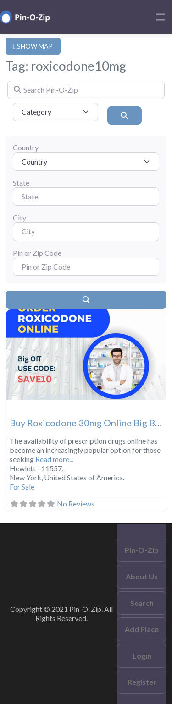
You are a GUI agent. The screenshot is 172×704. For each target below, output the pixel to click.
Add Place (142, 629)
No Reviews (75, 503)
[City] (86, 231)
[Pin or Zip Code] (86, 267)
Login (142, 655)
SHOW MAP (33, 46)
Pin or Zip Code (37, 252)
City (19, 217)
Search (142, 603)
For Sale (22, 486)
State (21, 182)
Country (26, 147)
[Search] (124, 115)
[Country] (86, 161)
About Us (142, 576)
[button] (18, 354)
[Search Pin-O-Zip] (86, 90)
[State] (86, 196)
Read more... (54, 459)
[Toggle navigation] (160, 17)
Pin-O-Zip (142, 549)
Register (142, 681)
